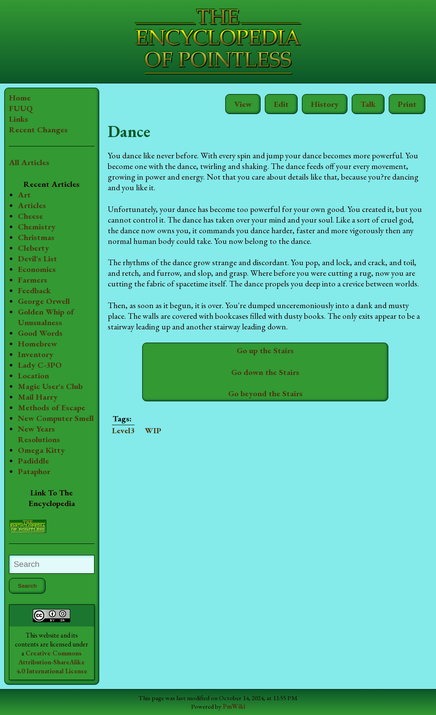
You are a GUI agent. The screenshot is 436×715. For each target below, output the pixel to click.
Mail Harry (37, 397)
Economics (37, 269)
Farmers (32, 280)
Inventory (35, 354)
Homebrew (37, 343)
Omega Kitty (41, 450)
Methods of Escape (51, 407)
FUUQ (21, 108)
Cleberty (33, 248)
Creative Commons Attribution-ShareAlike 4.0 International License (51, 662)
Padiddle (33, 460)
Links (18, 119)
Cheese (30, 216)
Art (24, 194)
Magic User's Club (50, 386)
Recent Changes (38, 129)
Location (33, 375)
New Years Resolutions (39, 434)
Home (20, 97)
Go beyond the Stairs (265, 393)
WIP (153, 430)
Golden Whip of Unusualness (46, 317)
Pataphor (34, 471)
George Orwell (44, 301)
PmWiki (234, 706)
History (324, 104)
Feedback (34, 290)
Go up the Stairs (265, 350)
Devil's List (37, 258)
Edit (281, 104)
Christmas (36, 237)
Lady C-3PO (40, 365)
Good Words (40, 333)
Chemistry (36, 226)
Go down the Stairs (265, 372)
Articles (32, 205)
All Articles (29, 162)
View (243, 104)
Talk (368, 104)
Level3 (123, 430)
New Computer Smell (56, 418)
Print (407, 104)
